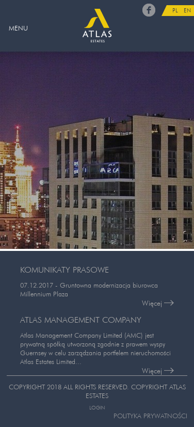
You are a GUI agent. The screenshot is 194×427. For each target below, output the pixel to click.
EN (187, 10)
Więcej (158, 303)
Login (97, 407)
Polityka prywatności (150, 416)
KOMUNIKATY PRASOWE (64, 269)
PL (175, 10)
